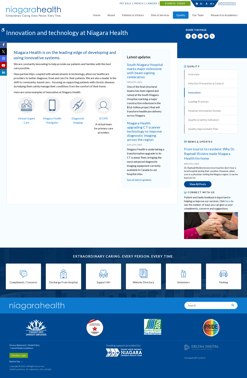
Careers (151, 3)
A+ (212, 3)
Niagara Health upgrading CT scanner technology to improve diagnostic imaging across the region (144, 131)
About (111, 15)
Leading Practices (198, 101)
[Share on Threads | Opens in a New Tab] (194, 36)
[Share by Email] (206, 36)
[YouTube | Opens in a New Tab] (3, 65)
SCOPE (103, 118)
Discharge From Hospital (63, 282)
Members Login (18, 355)
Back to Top (14, 361)
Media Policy (34, 345)
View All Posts (198, 184)
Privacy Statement (17, 345)
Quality (180, 15)
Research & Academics (224, 15)
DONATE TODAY (175, 3)
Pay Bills (125, 3)
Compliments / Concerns (23, 282)
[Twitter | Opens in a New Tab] (3, 51)
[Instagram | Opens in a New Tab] (3, 58)
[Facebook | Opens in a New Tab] (3, 44)
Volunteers (183, 282)
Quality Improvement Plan (203, 128)
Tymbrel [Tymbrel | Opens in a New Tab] (201, 357)
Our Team (198, 15)
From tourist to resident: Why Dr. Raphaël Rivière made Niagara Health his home (209, 153)
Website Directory (143, 282)
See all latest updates (139, 179)
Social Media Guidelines (22, 348)
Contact (228, 3)
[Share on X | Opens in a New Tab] (212, 36)
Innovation (194, 92)
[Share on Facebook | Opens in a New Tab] (188, 36)
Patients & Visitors (133, 15)
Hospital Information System (204, 110)
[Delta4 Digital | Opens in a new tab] (201, 347)
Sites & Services (160, 15)
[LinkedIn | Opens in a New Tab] (3, 72)
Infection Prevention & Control (206, 83)
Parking (223, 282)
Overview (193, 74)
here (227, 200)
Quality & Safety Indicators (203, 119)
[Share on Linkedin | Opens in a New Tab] (200, 36)
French (139, 3)
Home (96, 15)
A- (201, 3)
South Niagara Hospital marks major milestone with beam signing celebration (145, 70)
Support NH (103, 282)
